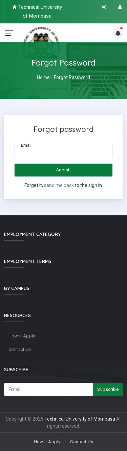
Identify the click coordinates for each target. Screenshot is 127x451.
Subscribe (108, 389)
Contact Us (19, 349)
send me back (59, 185)
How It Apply (21, 335)
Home (43, 77)
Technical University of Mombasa (79, 419)
